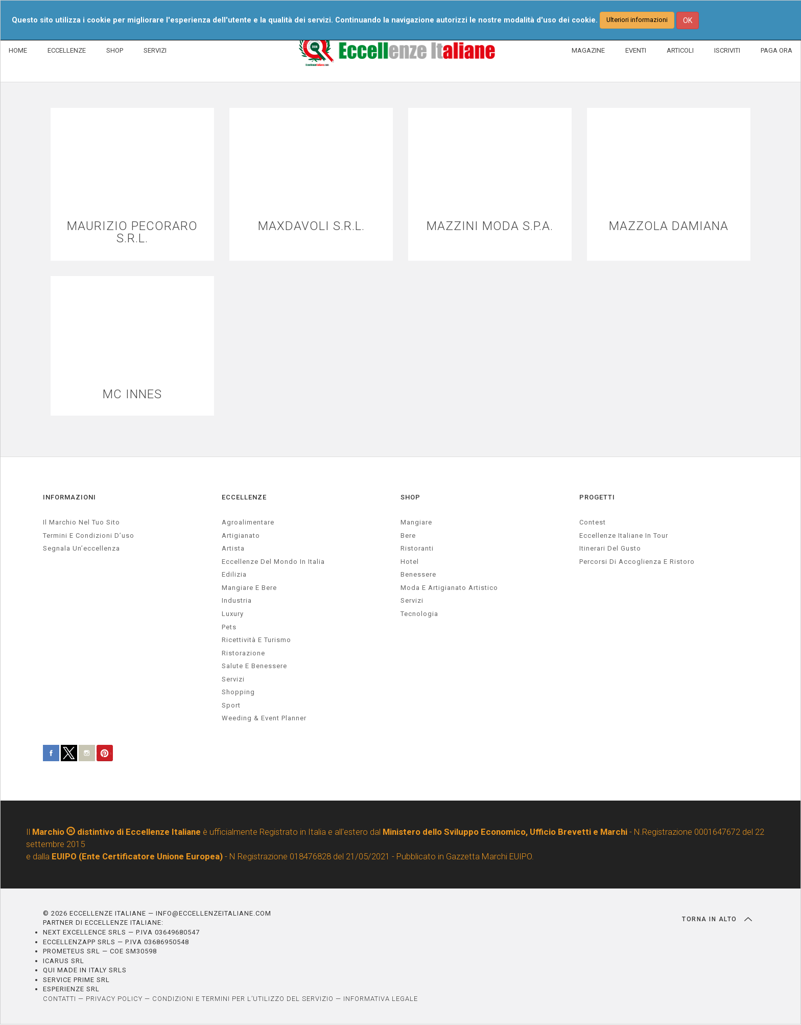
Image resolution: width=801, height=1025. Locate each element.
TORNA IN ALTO (717, 919)
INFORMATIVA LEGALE (380, 999)
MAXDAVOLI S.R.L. (311, 226)
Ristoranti (417, 548)
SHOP (114, 50)
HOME (18, 50)
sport (231, 705)
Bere (408, 535)
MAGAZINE (588, 50)
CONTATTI (59, 999)
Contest (592, 522)
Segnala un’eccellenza (81, 548)
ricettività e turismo (256, 640)
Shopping (238, 692)
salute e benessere (254, 666)
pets (229, 627)
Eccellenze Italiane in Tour (623, 535)
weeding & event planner (264, 718)
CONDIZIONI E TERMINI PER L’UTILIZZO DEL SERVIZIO (243, 999)
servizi (233, 679)
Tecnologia (419, 614)
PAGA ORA (776, 50)
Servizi (411, 601)
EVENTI (635, 50)
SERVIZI (155, 50)
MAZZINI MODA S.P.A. (490, 226)
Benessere (418, 575)
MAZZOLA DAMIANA (668, 226)
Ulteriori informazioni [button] (637, 20)
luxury (233, 614)
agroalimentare (248, 522)
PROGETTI (597, 498)
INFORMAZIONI (69, 498)
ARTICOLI (680, 50)
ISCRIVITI (727, 50)
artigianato (241, 535)
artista (233, 548)
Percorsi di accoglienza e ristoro (637, 561)
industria (237, 601)
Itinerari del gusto (610, 548)
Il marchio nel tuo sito (81, 522)
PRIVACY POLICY (114, 999)
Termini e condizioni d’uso (88, 535)
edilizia (234, 575)
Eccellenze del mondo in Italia (273, 561)
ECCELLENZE (67, 50)
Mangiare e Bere (249, 587)
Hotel (409, 561)
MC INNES (132, 394)
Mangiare (416, 522)
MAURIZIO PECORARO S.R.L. (132, 232)
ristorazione (243, 653)
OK (687, 20)
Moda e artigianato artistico (449, 587)
